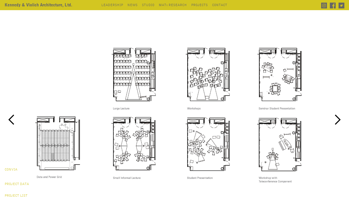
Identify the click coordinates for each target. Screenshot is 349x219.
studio (148, 5)
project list (16, 196)
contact (219, 5)
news (132, 5)
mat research (173, 5)
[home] (38, 5)
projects (199, 5)
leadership (112, 5)
